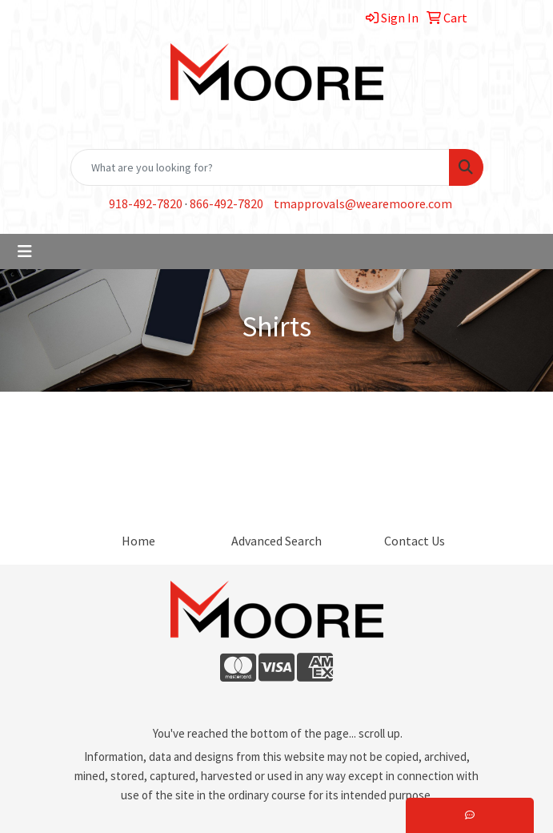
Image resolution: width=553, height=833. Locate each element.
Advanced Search (276, 541)
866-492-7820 (226, 203)
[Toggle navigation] (25, 251)
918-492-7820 (145, 203)
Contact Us (414, 541)
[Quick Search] (260, 167)
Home (138, 541)
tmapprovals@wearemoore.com (363, 203)
